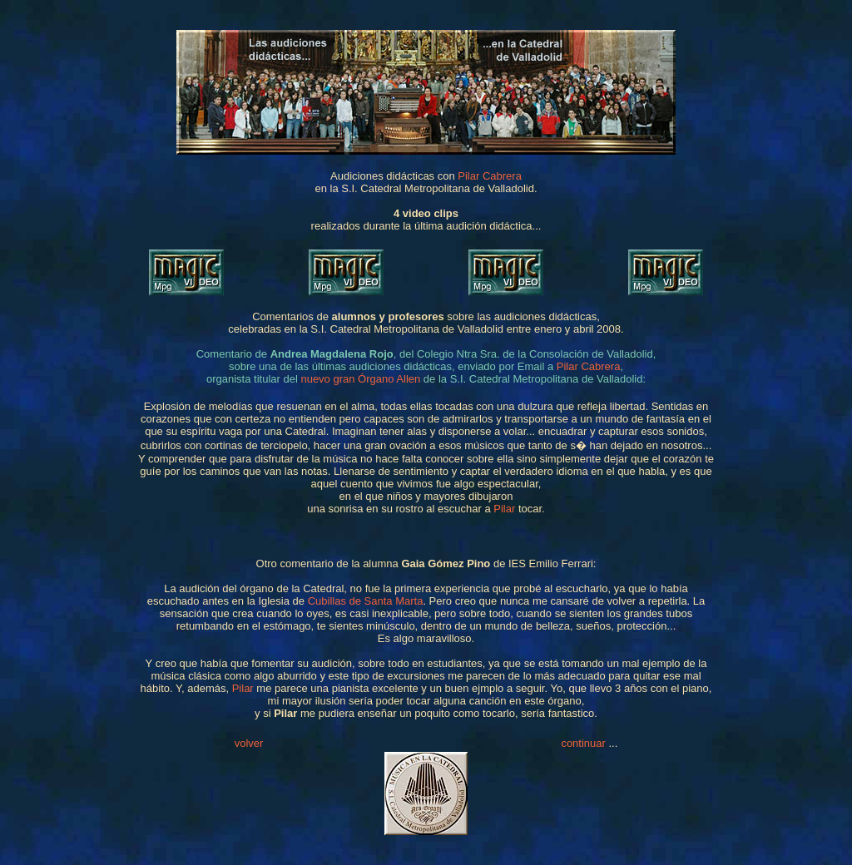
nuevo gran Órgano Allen (360, 379)
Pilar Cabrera (490, 176)
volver (249, 743)
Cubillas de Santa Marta (366, 601)
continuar (583, 743)
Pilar (504, 508)
